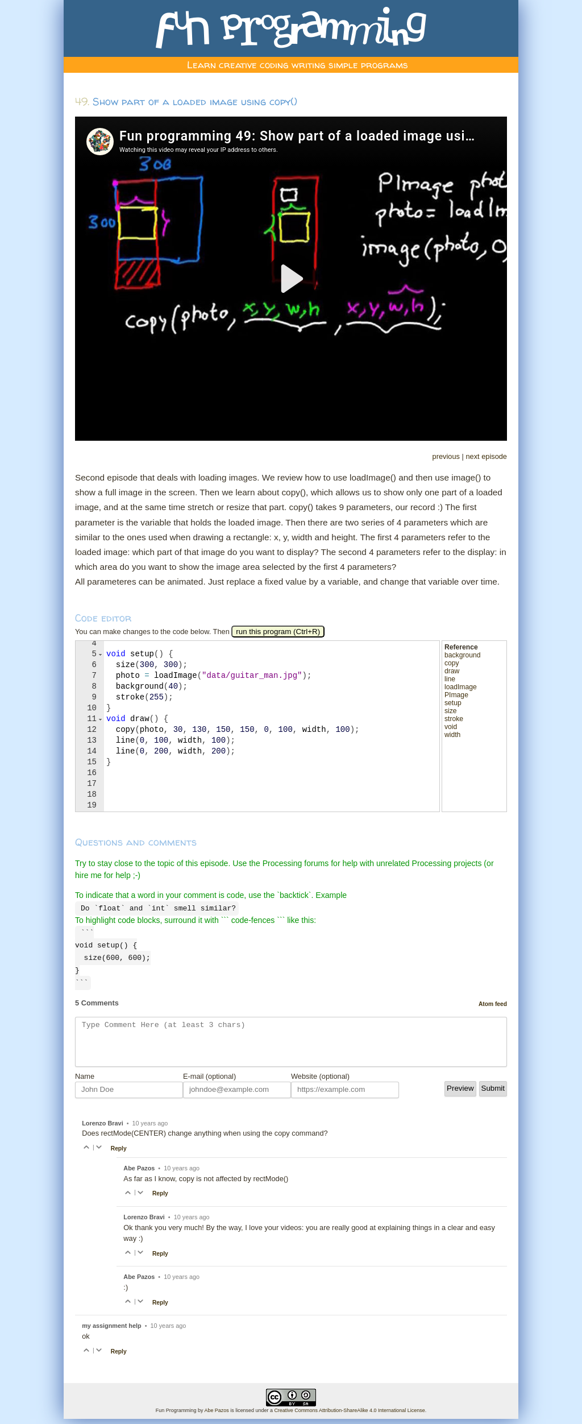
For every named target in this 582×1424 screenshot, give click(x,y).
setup (453, 703)
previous (446, 456)
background (462, 655)
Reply (119, 1153)
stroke (453, 719)
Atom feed (493, 1000)
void (450, 727)
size (450, 711)
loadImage (460, 687)
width (452, 735)
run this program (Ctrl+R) (278, 631)
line (449, 679)
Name (84, 1081)
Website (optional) (320, 1081)
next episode (486, 456)
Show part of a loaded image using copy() (195, 101)
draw (451, 671)
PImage (456, 695)
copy (451, 663)
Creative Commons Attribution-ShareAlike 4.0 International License (349, 1415)
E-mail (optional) (209, 1081)
